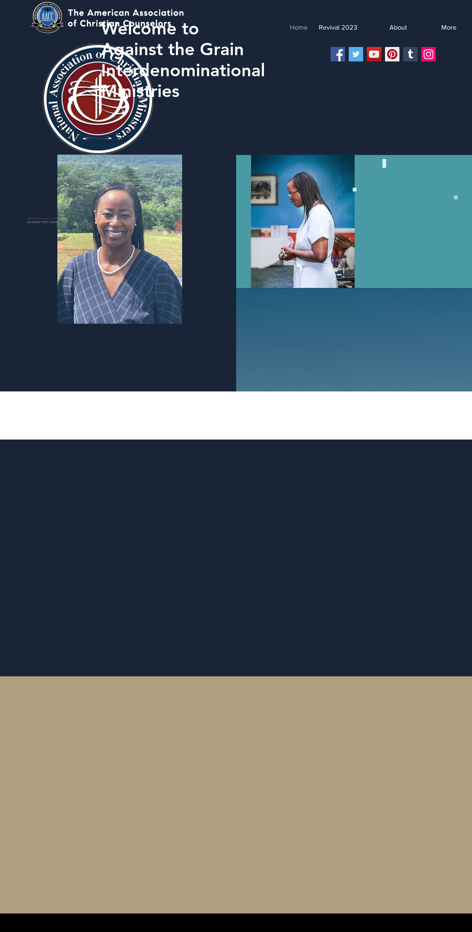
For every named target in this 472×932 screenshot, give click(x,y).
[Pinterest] (392, 54)
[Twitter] (356, 54)
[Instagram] (428, 54)
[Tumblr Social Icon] (410, 54)
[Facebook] (338, 54)
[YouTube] (374, 54)
